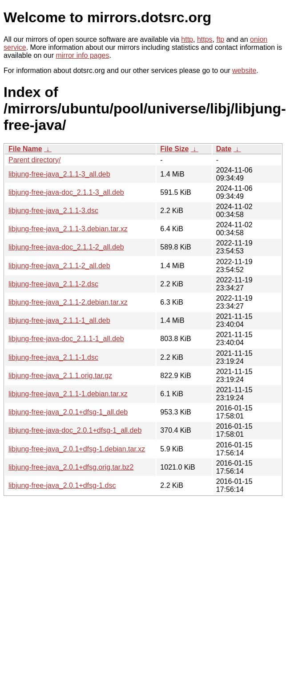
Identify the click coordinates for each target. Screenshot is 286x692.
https (205, 39)
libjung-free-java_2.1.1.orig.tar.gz (60, 375)
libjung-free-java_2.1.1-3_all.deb (59, 174)
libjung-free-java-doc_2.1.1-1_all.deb (66, 338)
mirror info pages (82, 55)
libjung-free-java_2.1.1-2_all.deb (59, 266)
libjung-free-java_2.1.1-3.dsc (53, 210)
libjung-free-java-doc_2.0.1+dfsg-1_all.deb (74, 430)
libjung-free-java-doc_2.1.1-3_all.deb (66, 192)
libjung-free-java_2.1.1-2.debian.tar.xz (68, 302)
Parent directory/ (34, 160)
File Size (174, 149)
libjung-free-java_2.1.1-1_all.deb (59, 320)
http (187, 39)
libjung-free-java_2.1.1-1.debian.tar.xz (68, 394)
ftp (220, 39)
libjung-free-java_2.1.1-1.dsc (53, 357)
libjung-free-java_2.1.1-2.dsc (53, 284)
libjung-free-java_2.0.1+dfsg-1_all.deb (68, 412)
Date (224, 149)
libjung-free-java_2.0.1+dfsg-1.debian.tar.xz (76, 449)
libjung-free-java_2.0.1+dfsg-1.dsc (62, 485)
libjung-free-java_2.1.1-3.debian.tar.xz (68, 229)
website (244, 70)
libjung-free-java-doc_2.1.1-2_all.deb (66, 247)
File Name (25, 149)
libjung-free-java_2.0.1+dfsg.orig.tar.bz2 (71, 467)
